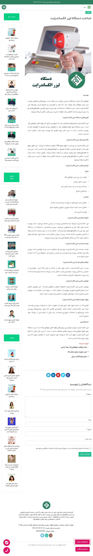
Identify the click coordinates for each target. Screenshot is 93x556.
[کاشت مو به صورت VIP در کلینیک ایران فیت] (12, 229)
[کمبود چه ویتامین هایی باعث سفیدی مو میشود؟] (12, 370)
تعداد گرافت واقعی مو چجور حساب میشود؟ (12, 143)
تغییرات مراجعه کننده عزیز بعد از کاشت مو (11, 271)
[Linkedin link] (53, 375)
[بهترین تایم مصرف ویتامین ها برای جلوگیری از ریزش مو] (12, 84)
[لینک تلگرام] (48, 375)
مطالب (88, 12)
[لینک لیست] (46, 528)
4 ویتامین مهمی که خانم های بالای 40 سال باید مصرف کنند (11, 429)
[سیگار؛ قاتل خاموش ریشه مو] (12, 32)
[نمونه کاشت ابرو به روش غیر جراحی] (12, 281)
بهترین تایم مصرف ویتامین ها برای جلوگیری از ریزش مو (11, 92)
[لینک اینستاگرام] (50, 535)
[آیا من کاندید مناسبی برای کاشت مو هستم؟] (12, 152)
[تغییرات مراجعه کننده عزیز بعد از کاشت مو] (12, 264)
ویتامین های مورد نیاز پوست (12, 412)
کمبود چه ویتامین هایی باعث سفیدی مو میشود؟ (11, 378)
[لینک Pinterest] (58, 375)
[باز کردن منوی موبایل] (87, 7)
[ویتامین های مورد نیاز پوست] (12, 405)
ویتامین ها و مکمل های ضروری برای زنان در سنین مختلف (11, 448)
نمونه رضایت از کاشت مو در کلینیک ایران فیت (11, 220)
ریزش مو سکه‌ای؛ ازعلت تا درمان (11, 360)
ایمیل (88, 429)
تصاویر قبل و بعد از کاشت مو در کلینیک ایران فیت (11, 254)
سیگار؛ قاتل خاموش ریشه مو (11, 39)
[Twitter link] (63, 375)
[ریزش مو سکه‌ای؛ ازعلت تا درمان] (12, 353)
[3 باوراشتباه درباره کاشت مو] (12, 102)
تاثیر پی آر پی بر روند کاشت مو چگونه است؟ (11, 126)
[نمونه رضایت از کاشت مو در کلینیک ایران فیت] (12, 212)
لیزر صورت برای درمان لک (77, 352)
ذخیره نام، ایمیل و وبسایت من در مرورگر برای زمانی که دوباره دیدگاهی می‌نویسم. (62, 448)
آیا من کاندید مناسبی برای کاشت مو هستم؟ (12, 159)
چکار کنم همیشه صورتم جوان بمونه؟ (11, 485)
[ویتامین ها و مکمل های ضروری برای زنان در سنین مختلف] (12, 440)
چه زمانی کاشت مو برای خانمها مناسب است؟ (11, 74)
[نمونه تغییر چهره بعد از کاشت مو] (12, 314)
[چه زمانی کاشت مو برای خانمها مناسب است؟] (12, 67)
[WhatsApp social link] (46, 535)
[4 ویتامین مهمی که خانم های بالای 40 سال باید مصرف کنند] (12, 421)
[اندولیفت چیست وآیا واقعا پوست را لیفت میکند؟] (12, 459)
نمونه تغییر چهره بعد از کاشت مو (11, 321)
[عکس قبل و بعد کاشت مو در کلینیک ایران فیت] (12, 297)
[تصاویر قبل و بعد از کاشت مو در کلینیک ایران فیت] (12, 246)
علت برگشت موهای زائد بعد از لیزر (74, 347)
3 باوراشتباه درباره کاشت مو (11, 109)
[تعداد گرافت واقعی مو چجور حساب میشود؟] (12, 136)
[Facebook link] (68, 375)
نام (89, 420)
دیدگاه (88, 394)
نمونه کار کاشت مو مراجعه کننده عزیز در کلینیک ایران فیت (11, 202)
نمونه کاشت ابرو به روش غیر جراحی (11, 288)
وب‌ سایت (88, 439)
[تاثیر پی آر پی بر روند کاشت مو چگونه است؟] (12, 119)
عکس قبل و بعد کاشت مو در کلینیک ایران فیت (11, 304)
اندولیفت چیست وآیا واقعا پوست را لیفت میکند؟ (11, 467)
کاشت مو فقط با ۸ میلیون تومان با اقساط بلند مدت (11, 57)
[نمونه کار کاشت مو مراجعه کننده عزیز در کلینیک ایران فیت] (12, 194)
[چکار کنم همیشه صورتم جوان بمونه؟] (12, 477)
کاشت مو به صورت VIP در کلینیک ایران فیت (11, 236)
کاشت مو (11, 17)
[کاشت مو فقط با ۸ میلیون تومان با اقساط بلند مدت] (12, 48)
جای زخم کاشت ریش (79, 356)
